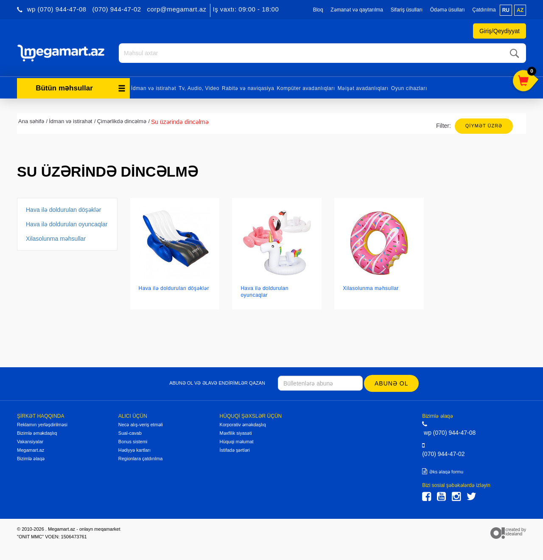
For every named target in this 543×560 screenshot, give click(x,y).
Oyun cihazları (409, 88)
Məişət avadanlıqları (363, 88)
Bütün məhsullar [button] (81, 88)
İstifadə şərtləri (235, 450)
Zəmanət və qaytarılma (356, 10)
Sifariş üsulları (407, 10)
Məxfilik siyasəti (236, 433)
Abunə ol (391, 383)
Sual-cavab (130, 433)
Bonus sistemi (132, 441)
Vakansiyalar (30, 441)
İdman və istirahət (153, 88)
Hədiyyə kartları (134, 450)
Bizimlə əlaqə (31, 458)
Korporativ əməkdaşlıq (243, 424)
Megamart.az (30, 450)
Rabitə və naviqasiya (248, 88)
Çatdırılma (483, 10)
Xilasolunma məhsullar (56, 238)
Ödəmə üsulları (447, 10)
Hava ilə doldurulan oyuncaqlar (66, 224)
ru (505, 10)
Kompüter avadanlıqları (306, 88)
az (520, 10)
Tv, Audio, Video (199, 88)
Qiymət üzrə (483, 125)
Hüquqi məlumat (237, 441)
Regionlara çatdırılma (140, 458)
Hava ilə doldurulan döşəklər (63, 209)
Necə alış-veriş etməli (140, 424)
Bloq (318, 10)
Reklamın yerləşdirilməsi (42, 424)
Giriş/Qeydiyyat (499, 31)
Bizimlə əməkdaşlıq (37, 433)
